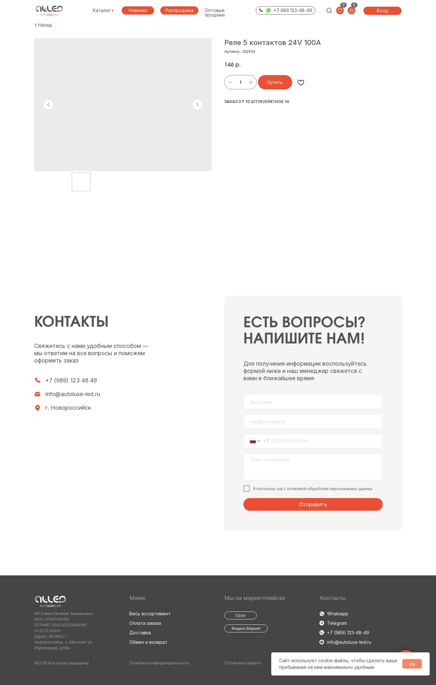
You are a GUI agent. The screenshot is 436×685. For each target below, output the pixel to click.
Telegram (337, 623)
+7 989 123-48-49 (292, 10)
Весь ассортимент (150, 613)
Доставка (140, 632)
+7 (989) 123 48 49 (71, 380)
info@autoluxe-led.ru (72, 394)
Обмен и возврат (148, 642)
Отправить (313, 504)
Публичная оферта (242, 663)
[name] (313, 401)
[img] (329, 10)
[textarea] (313, 466)
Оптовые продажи (215, 12)
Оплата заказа (145, 623)
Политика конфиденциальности (159, 663)
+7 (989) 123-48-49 (348, 632)
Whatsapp (337, 613)
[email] (313, 421)
